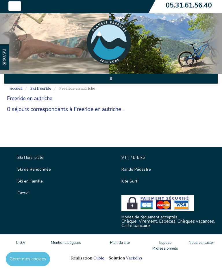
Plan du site (120, 242)
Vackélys (134, 258)
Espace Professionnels (165, 245)
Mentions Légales (66, 242)
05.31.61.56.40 (189, 5)
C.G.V (20, 242)
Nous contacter (201, 242)
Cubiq (98, 258)
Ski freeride (40, 88)
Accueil (16, 88)
